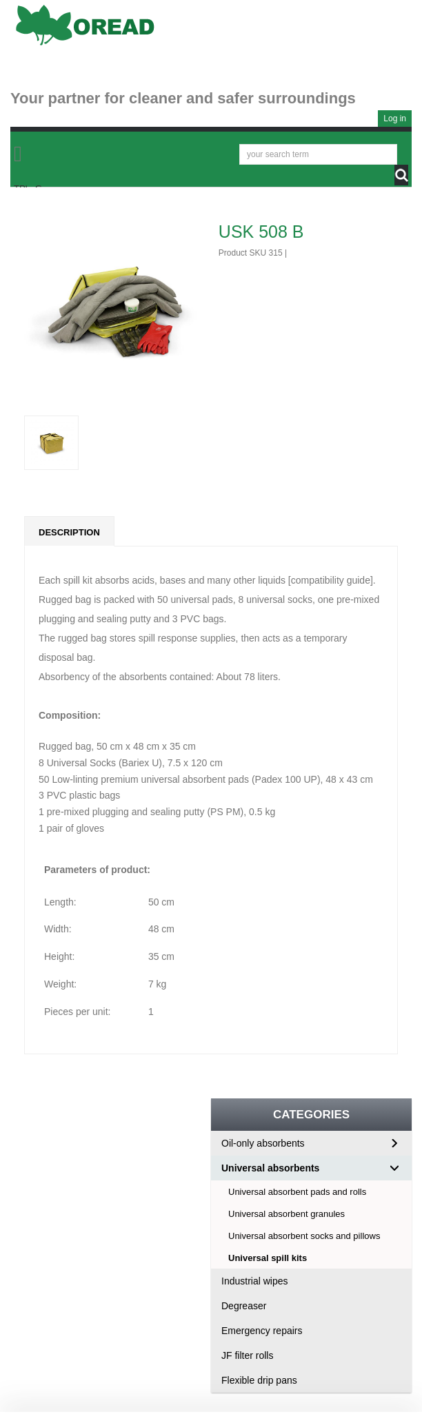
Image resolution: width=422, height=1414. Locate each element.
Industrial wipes (254, 1281)
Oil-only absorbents (263, 1143)
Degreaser (243, 1305)
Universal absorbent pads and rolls (297, 1192)
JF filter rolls (247, 1355)
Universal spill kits (267, 1258)
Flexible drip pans (259, 1380)
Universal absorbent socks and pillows (304, 1236)
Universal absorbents (270, 1168)
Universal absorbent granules (286, 1214)
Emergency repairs (262, 1330)
